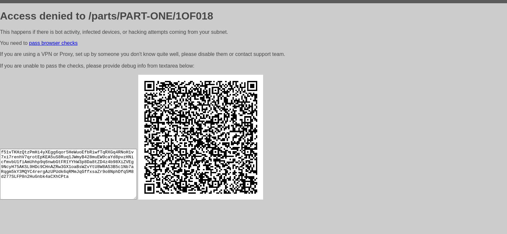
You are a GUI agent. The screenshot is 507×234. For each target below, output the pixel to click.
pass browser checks (53, 43)
